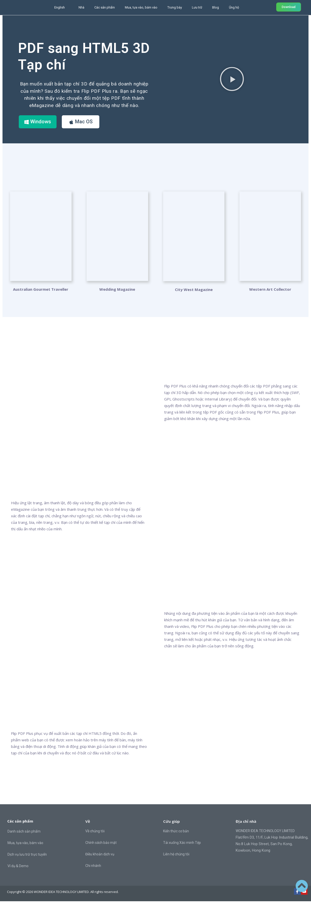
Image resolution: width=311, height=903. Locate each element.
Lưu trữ (197, 7)
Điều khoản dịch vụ (99, 856)
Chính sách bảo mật (101, 844)
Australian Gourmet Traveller (40, 290)
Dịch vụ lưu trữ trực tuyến (27, 856)
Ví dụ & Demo (18, 868)
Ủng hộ (234, 7)
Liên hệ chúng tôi (176, 856)
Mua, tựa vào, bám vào (141, 7)
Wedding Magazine (117, 290)
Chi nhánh (93, 867)
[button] (231, 78)
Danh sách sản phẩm (24, 833)
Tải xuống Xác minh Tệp (182, 844)
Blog (215, 7)
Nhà (81, 7)
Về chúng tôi (95, 833)
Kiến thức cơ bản (176, 833)
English (59, 7)
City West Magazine (194, 291)
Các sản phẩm (104, 7)
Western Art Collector (270, 290)
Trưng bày (174, 7)
